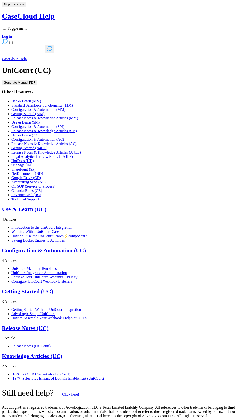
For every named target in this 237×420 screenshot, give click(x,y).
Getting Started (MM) (27, 114)
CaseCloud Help (14, 59)
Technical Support (25, 199)
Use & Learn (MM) (26, 101)
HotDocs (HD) (22, 161)
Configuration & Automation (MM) (38, 110)
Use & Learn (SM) (25, 122)
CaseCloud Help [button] (28, 16)
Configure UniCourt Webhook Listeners (41, 281)
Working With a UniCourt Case (35, 232)
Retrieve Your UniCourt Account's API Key (44, 277)
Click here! (70, 394)
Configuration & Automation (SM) (37, 127)
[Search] (23, 50)
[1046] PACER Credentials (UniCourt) (40, 374)
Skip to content (14, 4)
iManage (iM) (21, 165)
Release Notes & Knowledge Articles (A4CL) (46, 152)
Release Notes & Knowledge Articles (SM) (44, 131)
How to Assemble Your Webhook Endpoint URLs (49, 318)
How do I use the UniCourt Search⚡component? (49, 236)
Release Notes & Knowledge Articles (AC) (44, 144)
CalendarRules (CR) (26, 191)
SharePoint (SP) (23, 169)
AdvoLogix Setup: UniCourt (33, 314)
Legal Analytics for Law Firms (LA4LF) (42, 156)
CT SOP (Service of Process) (33, 186)
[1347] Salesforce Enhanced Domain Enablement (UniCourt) (57, 378)
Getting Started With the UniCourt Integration (46, 309)
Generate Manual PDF (19, 82)
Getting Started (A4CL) (29, 148)
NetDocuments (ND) (27, 174)
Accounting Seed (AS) (28, 182)
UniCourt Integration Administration (39, 273)
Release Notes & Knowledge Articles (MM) (44, 118)
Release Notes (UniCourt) (31, 346)
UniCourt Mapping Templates (34, 268)
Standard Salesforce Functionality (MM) (42, 105)
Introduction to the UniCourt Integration (41, 227)
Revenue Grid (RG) (26, 195)
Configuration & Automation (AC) (37, 139)
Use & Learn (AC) (25, 135)
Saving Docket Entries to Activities (38, 240)
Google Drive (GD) (26, 178)
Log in (7, 36)
